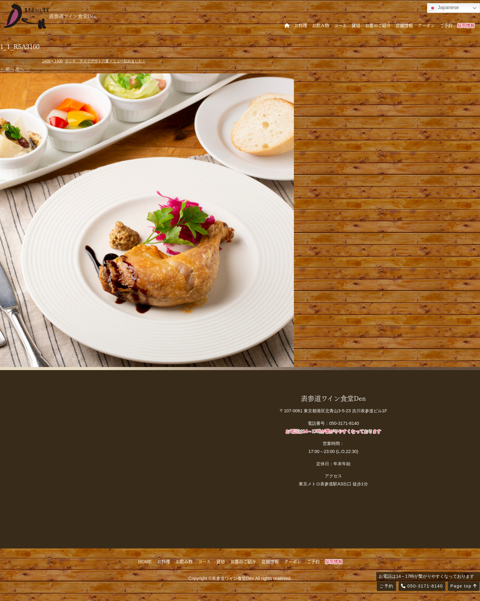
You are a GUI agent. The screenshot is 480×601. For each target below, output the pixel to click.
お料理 (300, 25)
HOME (145, 561)
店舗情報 (404, 25)
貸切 (355, 25)
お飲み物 (320, 25)
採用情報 (465, 25)
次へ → (22, 69)
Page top (463, 586)
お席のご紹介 (378, 25)
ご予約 (446, 25)
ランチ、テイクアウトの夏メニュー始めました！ (105, 61)
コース (340, 25)
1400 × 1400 (52, 61)
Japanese (444, 8)
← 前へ (7, 69)
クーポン (426, 25)
